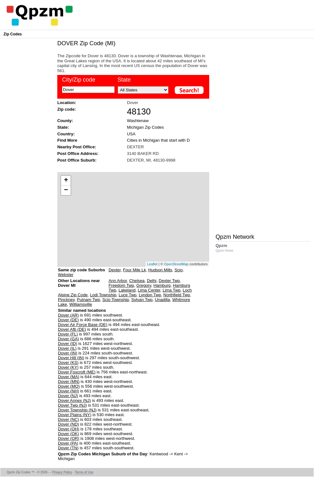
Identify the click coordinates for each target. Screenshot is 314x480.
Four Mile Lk (134, 270)
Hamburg (162, 285)
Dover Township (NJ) (77, 410)
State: (63, 127)
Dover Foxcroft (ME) (77, 372)
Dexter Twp (169, 280)
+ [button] (66, 180)
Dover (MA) (68, 376)
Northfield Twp (176, 294)
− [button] (66, 190)
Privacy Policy (62, 472)
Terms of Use (84, 472)
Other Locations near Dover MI (79, 285)
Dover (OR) (68, 438)
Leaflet (152, 264)
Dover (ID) (67, 343)
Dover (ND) (68, 424)
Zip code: (66, 109)
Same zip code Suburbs (81, 270)
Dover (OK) (68, 433)
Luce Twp (127, 294)
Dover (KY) (68, 367)
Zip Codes (12, 34)
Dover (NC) (68, 419)
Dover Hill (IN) (71, 357)
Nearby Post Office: (76, 147)
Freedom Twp (121, 285)
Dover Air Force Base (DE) (82, 324)
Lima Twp (171, 290)
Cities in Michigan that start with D (158, 140)
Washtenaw (137, 120)
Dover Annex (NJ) (74, 400)
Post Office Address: (77, 153)
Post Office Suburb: (77, 160)
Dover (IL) (67, 348)
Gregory (143, 285)
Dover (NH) (68, 391)
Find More (67, 140)
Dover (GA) (68, 338)
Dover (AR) (68, 315)
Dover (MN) (68, 381)
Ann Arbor (118, 280)
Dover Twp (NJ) (72, 405)
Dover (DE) (68, 319)
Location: (66, 102)
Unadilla (162, 299)
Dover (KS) (68, 362)
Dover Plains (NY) (74, 414)
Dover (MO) (69, 386)
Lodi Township (103, 294)
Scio (178, 270)
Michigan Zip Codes (145, 127)
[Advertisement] (130, 166)
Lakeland (127, 290)
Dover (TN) (68, 448)
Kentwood (158, 454)
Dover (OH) (68, 429)
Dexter (115, 270)
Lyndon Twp (150, 294)
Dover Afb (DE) (72, 329)
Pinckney (66, 299)
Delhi (151, 280)
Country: (66, 134)
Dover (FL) (68, 334)
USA (131, 134)
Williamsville (80, 304)
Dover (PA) (68, 443)
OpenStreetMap (176, 264)
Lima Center (149, 290)
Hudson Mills (160, 270)
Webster (65, 274)
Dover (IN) (67, 353)
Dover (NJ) (68, 395)
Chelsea (136, 280)
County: (65, 120)
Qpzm (228, 247)
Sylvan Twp (142, 299)
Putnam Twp (88, 299)
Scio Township (115, 299)
